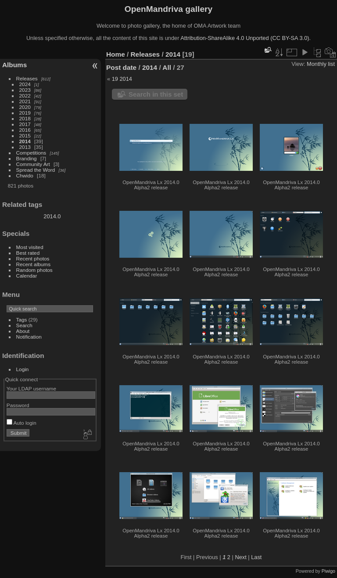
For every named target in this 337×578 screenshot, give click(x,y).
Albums (14, 65)
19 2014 (122, 79)
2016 (25, 130)
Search (24, 325)
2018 (25, 118)
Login (22, 369)
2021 (25, 101)
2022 (25, 95)
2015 (25, 135)
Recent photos (33, 258)
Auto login (21, 423)
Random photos (34, 270)
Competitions (31, 152)
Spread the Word (35, 170)
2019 (25, 113)
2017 (25, 124)
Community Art (33, 164)
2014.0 (52, 216)
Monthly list (321, 64)
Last (256, 557)
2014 (25, 141)
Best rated (28, 253)
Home (115, 54)
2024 (25, 84)
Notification (29, 337)
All (166, 67)
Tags (21, 319)
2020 (25, 107)
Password (18, 405)
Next (240, 557)
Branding (26, 158)
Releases (27, 78)
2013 (25, 147)
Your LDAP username (31, 388)
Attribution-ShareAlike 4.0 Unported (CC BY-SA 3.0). (245, 38)
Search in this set (156, 94)
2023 (25, 90)
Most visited (29, 247)
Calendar (26, 275)
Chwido (24, 175)
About (23, 331)
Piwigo (328, 571)
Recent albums (33, 264)
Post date (121, 67)
